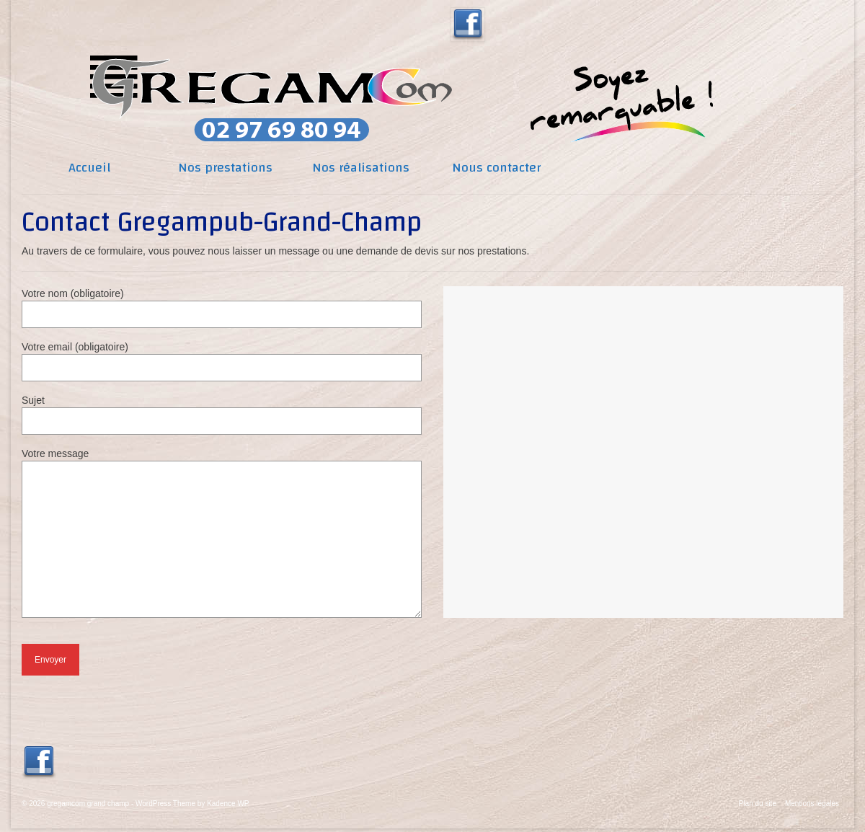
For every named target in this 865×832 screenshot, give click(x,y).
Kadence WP (228, 803)
